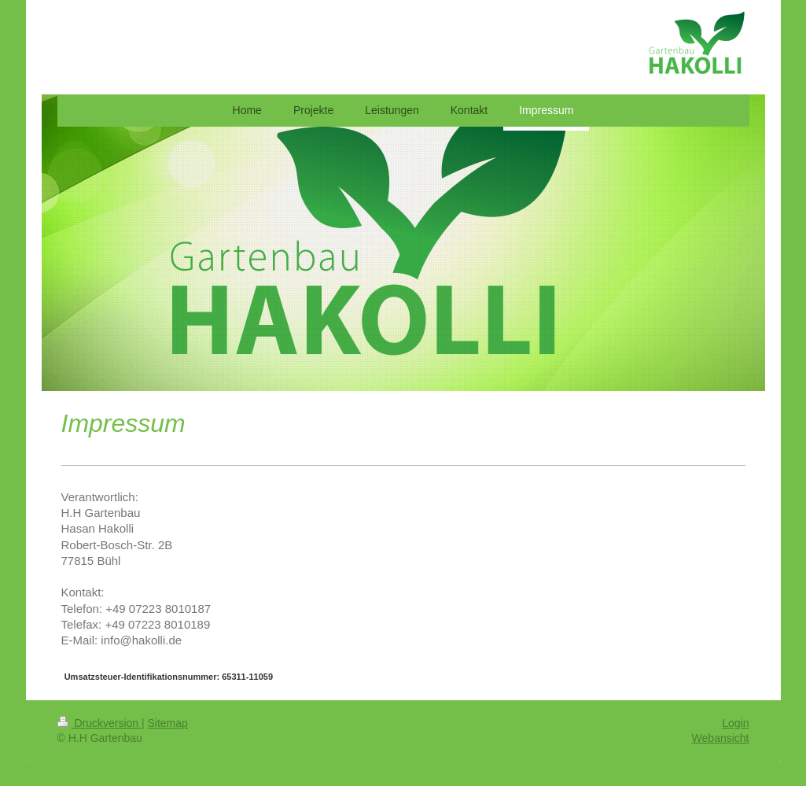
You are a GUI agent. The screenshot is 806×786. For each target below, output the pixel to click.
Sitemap (168, 723)
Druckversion (99, 723)
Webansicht (720, 738)
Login (735, 723)
